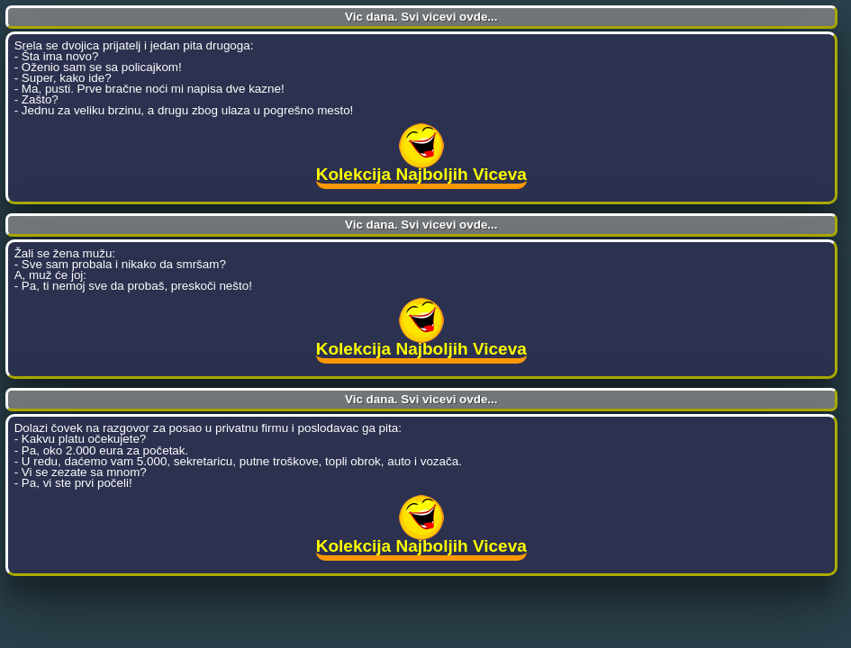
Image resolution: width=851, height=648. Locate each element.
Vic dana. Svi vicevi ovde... (421, 16)
